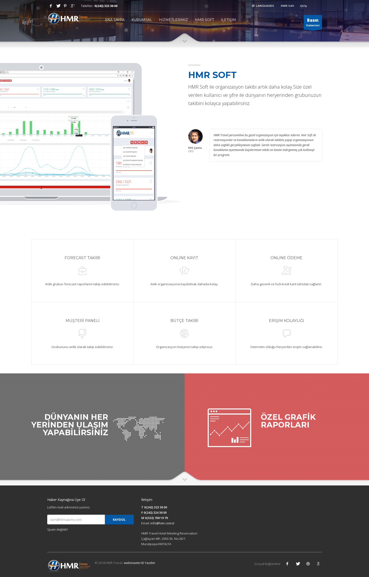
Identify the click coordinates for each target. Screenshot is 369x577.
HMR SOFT (204, 20)
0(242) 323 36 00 (105, 6)
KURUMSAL (142, 20)
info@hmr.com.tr (162, 523)
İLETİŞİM (228, 20)
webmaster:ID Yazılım (139, 563)
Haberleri (313, 23)
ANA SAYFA (115, 20)
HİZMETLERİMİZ (173, 20)
